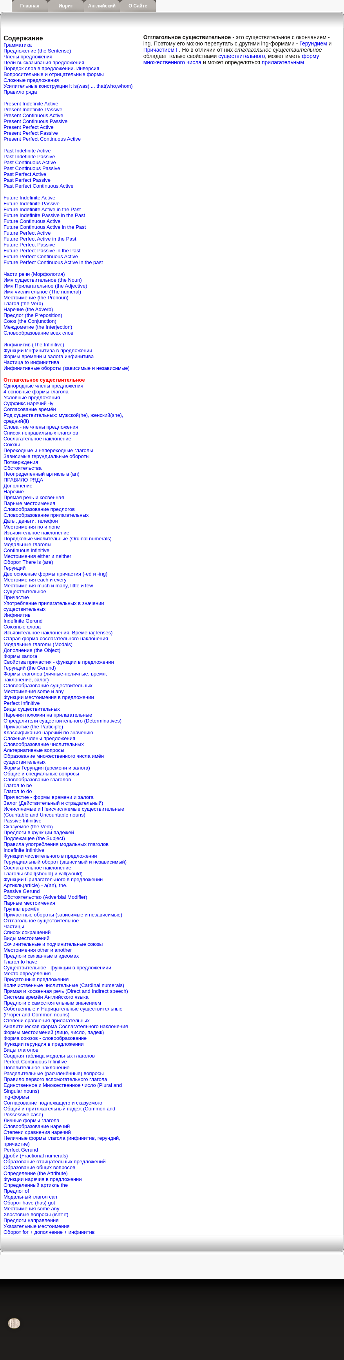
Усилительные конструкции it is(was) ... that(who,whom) (68, 86)
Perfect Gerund (21, 1150)
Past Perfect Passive (27, 180)
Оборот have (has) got (29, 1203)
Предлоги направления (31, 1220)
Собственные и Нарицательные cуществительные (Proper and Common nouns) (63, 1012)
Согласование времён (30, 409)
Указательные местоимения (37, 1226)
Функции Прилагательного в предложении (53, 879)
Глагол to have (20, 962)
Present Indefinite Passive (33, 109)
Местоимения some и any (34, 691)
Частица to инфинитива (31, 362)
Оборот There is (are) (28, 562)
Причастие (16, 597)
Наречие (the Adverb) (28, 309)
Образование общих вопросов (39, 1167)
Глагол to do (18, 791)
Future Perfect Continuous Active (41, 256)
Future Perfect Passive (29, 245)
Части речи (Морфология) (34, 274)
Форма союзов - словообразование (45, 1038)
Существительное (25, 591)
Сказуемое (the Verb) (28, 826)
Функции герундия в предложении (44, 1044)
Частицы (14, 926)
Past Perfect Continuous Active (38, 186)
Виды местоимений (26, 938)
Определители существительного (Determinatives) (62, 721)
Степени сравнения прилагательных (47, 1020)
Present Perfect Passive (31, 133)
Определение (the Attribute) (36, 1173)
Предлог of (16, 1191)
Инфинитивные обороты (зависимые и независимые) (67, 368)
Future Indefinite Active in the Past (42, 209)
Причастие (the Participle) (33, 727)
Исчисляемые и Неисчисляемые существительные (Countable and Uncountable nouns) (64, 812)
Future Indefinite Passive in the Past (44, 215)
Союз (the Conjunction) (30, 321)
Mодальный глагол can (30, 1197)
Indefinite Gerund (23, 621)
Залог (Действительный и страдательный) (53, 803)
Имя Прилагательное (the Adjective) (45, 286)
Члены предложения (28, 57)
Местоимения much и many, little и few (48, 586)
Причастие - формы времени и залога (49, 797)
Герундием (313, 43)
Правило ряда (20, 92)
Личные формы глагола (31, 1120)
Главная (30, 6)
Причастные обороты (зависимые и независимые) (63, 915)
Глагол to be (18, 785)
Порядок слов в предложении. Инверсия (51, 68)
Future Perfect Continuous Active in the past (53, 262)
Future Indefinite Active (29, 198)
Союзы (12, 444)
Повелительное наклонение (36, 1067)
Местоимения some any (32, 1209)
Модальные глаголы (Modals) (38, 644)
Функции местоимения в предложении (49, 697)
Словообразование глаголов (37, 779)
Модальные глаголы (27, 544)
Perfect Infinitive (22, 703)
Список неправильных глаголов (41, 433)
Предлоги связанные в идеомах (41, 956)
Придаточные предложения (36, 979)
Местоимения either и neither (37, 556)
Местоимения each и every (35, 580)
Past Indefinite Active (27, 151)
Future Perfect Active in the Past (40, 239)
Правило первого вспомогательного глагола (55, 1079)
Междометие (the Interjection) (38, 327)
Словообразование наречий (37, 1126)
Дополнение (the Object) (32, 650)
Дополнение (18, 486)
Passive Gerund (22, 891)
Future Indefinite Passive (32, 203)
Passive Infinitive (23, 821)
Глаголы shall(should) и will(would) (43, 873)
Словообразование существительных (48, 685)
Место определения (27, 973)
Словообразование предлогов (39, 509)
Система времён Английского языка (46, 997)
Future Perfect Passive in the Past (42, 251)
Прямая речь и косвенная (34, 497)
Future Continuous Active (32, 221)
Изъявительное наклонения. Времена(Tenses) (58, 633)
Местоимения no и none (32, 527)
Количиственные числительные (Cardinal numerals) (64, 985)
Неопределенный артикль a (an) (42, 474)
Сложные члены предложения (39, 738)
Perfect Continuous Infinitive (35, 1062)
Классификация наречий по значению (48, 732)
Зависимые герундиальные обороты (47, 456)
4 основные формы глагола (36, 392)
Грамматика (18, 45)
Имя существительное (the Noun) (43, 280)
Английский (102, 6)
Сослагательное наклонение (37, 439)
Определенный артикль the (36, 1185)
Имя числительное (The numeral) (42, 292)
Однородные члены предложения (43, 386)
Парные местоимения (29, 503)
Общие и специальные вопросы (41, 774)
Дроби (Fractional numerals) (36, 1156)
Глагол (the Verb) (23, 303)
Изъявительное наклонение (36, 533)
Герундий (14, 568)
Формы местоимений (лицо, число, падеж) (54, 1032)
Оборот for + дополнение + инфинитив (49, 1232)
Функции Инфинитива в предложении (48, 350)
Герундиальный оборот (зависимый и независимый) (65, 862)
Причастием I (160, 50)
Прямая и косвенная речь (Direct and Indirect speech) (66, 991)
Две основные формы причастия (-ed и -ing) (55, 574)
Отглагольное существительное (41, 921)
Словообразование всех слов (38, 333)
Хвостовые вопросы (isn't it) (36, 1214)
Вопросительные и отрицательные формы (54, 74)
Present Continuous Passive (35, 121)
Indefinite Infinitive (24, 850)
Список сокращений (27, 932)
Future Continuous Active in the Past (45, 227)
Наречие (14, 491)
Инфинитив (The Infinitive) (34, 345)
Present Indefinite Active (31, 104)
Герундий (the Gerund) (30, 668)
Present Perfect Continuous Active (42, 139)
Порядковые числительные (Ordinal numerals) (58, 538)
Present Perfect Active (29, 127)
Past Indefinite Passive (29, 156)
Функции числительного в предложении (50, 856)
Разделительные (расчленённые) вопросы (54, 1073)
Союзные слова (22, 627)
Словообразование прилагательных (46, 515)
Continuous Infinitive (26, 550)
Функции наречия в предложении (43, 1179)
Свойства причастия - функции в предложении (59, 662)
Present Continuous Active (33, 115)
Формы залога (20, 656)
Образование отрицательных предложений (55, 1161)
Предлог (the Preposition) (33, 315)
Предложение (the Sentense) (37, 51)
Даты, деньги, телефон (31, 521)
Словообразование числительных (44, 744)
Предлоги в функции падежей (39, 832)
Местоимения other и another (38, 950)
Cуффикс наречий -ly (28, 403)
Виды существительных (32, 709)
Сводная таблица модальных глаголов (49, 1056)
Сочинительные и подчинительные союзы (53, 944)
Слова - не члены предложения (41, 427)
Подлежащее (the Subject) (34, 838)
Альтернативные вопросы (34, 750)
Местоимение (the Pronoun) (36, 298)
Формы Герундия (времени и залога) (47, 768)
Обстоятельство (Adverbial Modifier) (45, 897)
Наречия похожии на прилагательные (48, 715)
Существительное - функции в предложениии (57, 968)
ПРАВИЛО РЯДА (23, 480)
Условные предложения (32, 397)
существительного (241, 56)
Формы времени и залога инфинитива (49, 356)
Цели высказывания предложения (44, 62)
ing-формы (16, 1097)
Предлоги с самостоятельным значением (52, 1003)
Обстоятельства (23, 468)
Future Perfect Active (27, 233)
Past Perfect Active (25, 174)
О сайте (138, 6)
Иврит (66, 6)
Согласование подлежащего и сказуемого (53, 1103)
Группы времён (22, 909)
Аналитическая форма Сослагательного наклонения (66, 1026)
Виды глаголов (21, 1050)
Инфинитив (17, 615)
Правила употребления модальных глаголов (56, 844)
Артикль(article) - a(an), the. (35, 885)
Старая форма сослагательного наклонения (56, 638)
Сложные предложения (31, 80)
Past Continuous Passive (32, 168)
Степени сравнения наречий (37, 1132)
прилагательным (283, 62)
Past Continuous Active (30, 162)
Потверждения (21, 462)
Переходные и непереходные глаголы (48, 450)
